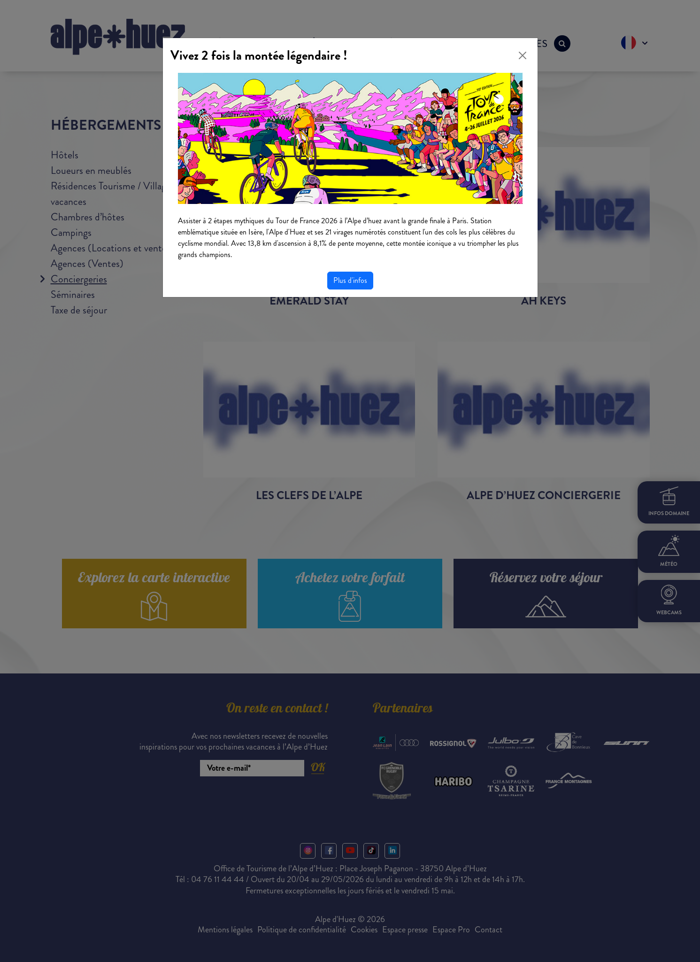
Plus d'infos (350, 280)
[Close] (522, 55)
